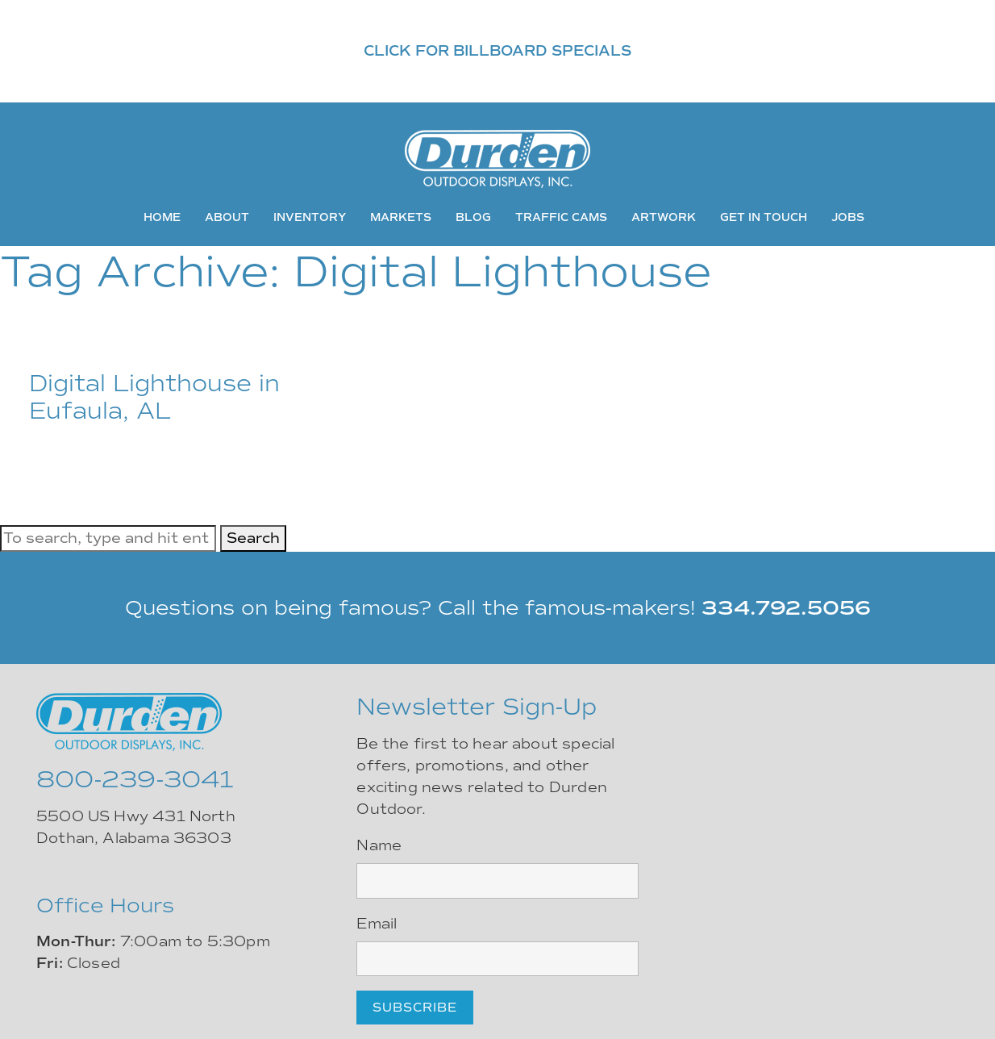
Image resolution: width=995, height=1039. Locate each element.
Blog (473, 217)
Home (162, 217)
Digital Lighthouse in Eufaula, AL (154, 397)
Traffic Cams (561, 217)
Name (379, 845)
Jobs (847, 217)
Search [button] (253, 538)
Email (376, 924)
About (227, 217)
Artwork (663, 217)
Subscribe (415, 1007)
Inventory (309, 217)
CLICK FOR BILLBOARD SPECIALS (497, 51)
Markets (400, 217)
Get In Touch (763, 217)
